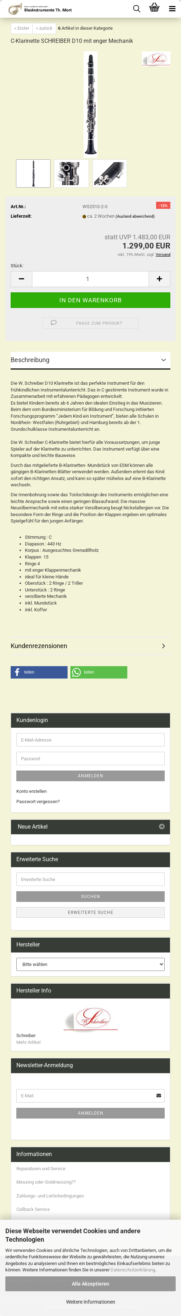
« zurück (44, 28)
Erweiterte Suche (90, 912)
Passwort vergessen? (38, 801)
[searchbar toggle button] (136, 9)
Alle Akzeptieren (90, 1284)
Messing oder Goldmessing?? (46, 1182)
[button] (21, 279)
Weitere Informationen (90, 1302)
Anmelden (90, 775)
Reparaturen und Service (40, 1168)
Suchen (90, 896)
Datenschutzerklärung (133, 1269)
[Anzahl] (90, 279)
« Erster (21, 28)
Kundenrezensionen (39, 646)
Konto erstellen (31, 791)
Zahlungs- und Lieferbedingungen (50, 1195)
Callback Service (33, 1209)
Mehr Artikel (28, 1042)
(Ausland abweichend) (135, 216)
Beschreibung (30, 360)
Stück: (17, 265)
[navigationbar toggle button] (172, 9)
